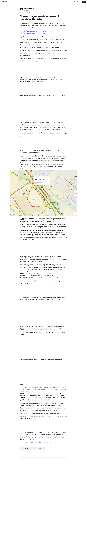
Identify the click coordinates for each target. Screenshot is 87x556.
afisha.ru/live (63, 58)
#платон (49, 442)
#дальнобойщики (24, 442)
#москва (43, 442)
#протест (32, 442)
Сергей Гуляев (60, 389)
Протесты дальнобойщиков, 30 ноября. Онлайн (33, 31)
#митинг (38, 442)
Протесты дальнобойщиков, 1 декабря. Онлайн (33, 33)
